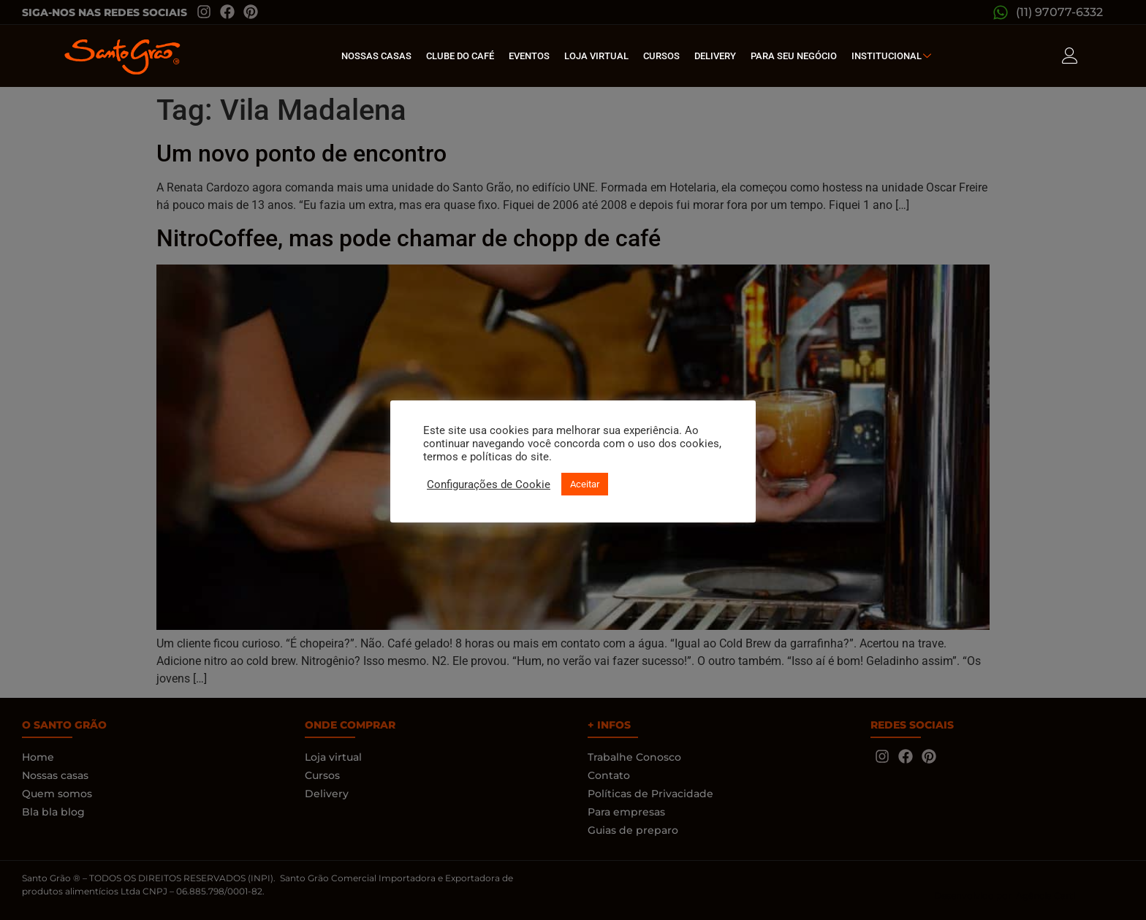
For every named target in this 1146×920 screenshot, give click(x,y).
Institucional (893, 55)
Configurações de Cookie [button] (488, 484)
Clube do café (460, 55)
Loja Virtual (596, 55)
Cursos (661, 55)
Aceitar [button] (584, 484)
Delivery (715, 55)
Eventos (529, 55)
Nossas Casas (376, 55)
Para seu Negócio (794, 55)
